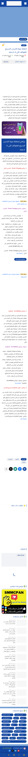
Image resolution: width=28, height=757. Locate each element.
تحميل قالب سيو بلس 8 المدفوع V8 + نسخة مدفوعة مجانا (9, 684)
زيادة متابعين (5, 721)
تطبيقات (22, 721)
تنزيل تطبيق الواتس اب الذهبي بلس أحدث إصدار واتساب (9, 693)
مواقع (14, 734)
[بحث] (2, 3)
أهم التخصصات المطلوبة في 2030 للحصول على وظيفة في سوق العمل (9, 649)
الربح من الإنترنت (19, 714)
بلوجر (15, 718)
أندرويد (23, 45)
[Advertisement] (14, 22)
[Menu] (14, 755)
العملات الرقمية (6, 714)
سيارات (21, 724)
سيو (13, 724)
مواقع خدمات (21, 738)
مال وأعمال (5, 731)
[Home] (24, 755)
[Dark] (8, 755)
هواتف (23, 462)
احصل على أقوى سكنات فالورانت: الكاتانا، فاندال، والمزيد (9, 675)
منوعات (22, 734)
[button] (20, 469)
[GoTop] (3, 755)
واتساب (4, 738)
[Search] (19, 755)
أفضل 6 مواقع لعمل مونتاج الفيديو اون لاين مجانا (9, 640)
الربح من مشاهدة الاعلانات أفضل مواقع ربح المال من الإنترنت (8, 702)
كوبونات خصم (18, 731)
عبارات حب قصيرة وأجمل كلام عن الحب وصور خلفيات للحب (9, 631)
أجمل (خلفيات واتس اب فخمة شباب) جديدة (9, 622)
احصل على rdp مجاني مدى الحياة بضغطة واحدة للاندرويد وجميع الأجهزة (8, 667)
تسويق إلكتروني (6, 718)
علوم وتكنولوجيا (6, 728)
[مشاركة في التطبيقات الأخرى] (6, 469)
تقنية (14, 721)
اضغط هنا (20, 253)
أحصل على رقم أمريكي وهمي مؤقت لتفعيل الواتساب (9, 658)
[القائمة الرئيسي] (25, 3)
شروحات (10, 459)
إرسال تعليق (21, 555)
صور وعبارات (19, 728)
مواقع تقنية (5, 734)
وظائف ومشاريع (6, 741)
